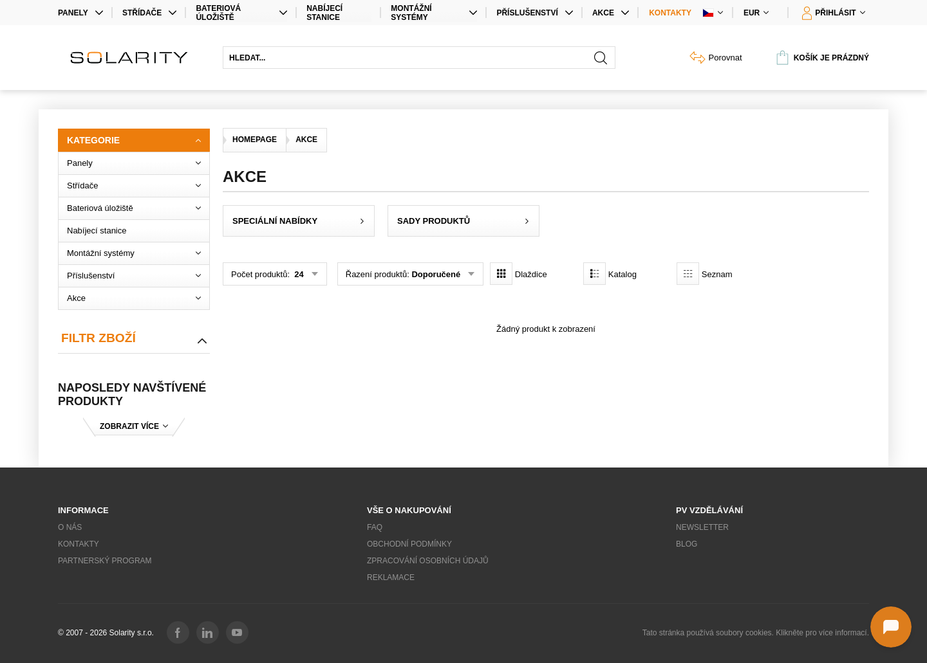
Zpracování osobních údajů (428, 560)
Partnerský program (105, 560)
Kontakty (670, 12)
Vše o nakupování (409, 510)
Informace (83, 510)
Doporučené (435, 274)
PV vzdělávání (709, 510)
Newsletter (702, 527)
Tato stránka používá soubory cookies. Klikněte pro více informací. (755, 632)
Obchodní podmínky (409, 544)
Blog (686, 544)
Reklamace (391, 577)
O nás (70, 527)
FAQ (374, 527)
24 (298, 274)
